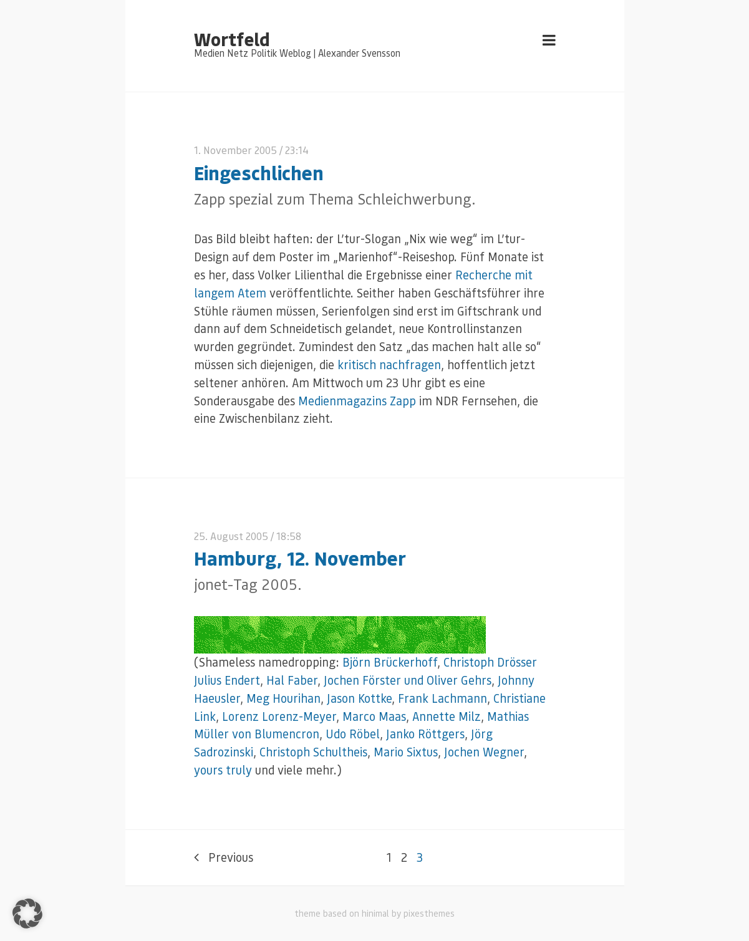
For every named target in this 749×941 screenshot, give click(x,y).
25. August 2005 (231, 536)
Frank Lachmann (442, 698)
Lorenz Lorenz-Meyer (279, 716)
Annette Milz (446, 716)
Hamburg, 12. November (300, 558)
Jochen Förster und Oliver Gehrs (407, 680)
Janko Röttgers (425, 733)
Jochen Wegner (484, 752)
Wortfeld (231, 38)
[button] (27, 913)
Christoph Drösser (490, 662)
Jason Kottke (359, 698)
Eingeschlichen (259, 172)
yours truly (223, 770)
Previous (223, 857)
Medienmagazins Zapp (357, 400)
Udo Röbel (353, 733)
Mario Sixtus (406, 752)
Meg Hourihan (283, 698)
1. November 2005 (235, 150)
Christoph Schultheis (313, 752)
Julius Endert (227, 680)
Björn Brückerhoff (389, 662)
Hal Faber (291, 680)
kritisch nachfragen (389, 364)
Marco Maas (374, 716)
